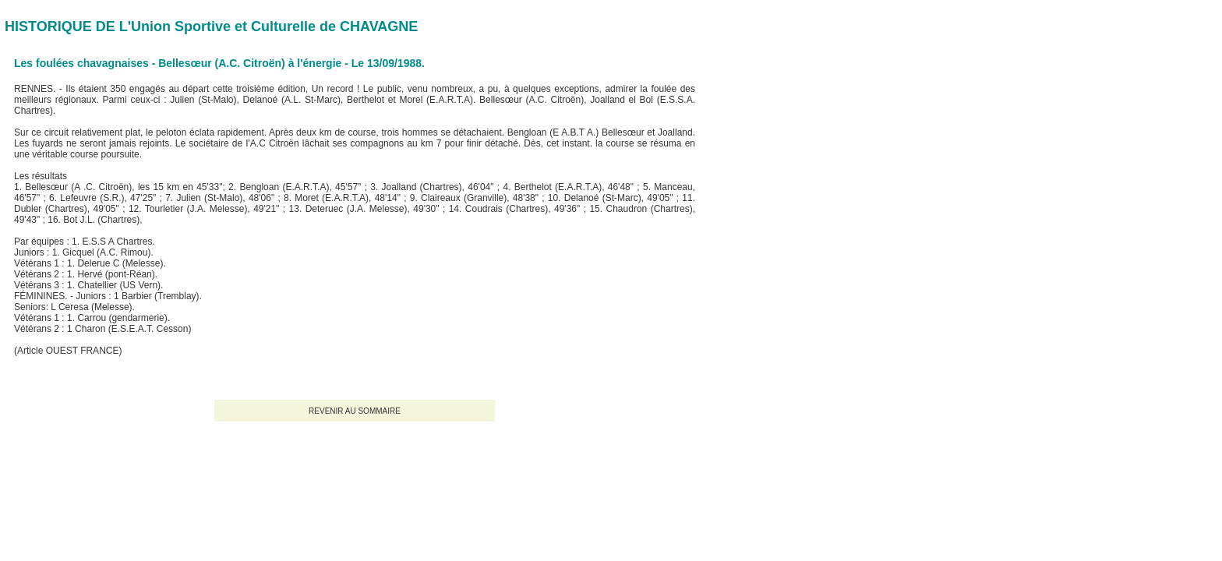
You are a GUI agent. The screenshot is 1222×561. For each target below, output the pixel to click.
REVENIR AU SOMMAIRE (355, 411)
